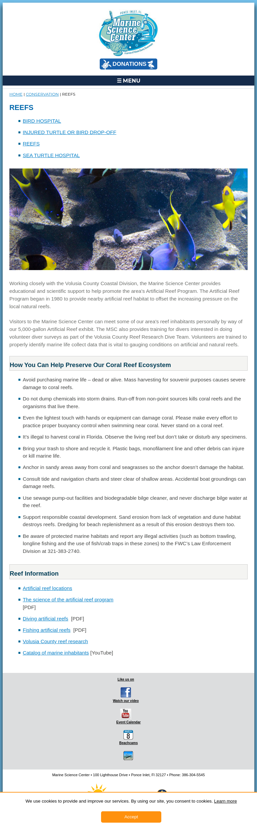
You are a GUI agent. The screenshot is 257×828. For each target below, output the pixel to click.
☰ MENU (129, 80)
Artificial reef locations (47, 588)
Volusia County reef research (55, 641)
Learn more (225, 801)
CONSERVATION (42, 94)
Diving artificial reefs (45, 618)
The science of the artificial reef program (68, 599)
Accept (131, 816)
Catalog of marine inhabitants (56, 653)
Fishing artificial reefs (47, 630)
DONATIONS (127, 65)
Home (15, 94)
